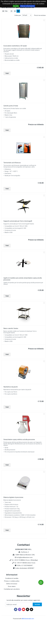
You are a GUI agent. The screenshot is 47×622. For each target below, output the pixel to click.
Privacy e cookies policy (11, 581)
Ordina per (17, 15)
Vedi (7, 73)
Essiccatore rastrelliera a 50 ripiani (15, 46)
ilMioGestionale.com (28, 618)
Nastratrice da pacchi (10, 387)
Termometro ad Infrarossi (12, 163)
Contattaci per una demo (12, 589)
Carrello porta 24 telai (10, 106)
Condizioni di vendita (11, 578)
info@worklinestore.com (25, 557)
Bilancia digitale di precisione (13, 497)
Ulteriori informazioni (27, 6)
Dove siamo (12, 586)
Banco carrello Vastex (10, 328)
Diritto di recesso (11, 584)
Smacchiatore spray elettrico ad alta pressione (19, 439)
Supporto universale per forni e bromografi (17, 221)
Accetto (16, 6)
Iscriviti (37, 604)
